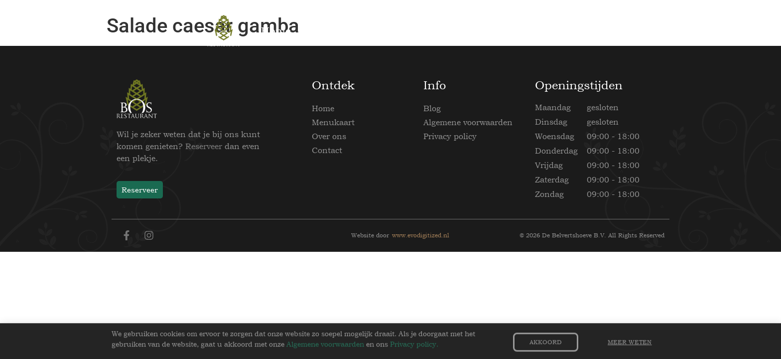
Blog (432, 108)
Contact (327, 150)
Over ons (329, 136)
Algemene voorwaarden (468, 122)
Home (323, 108)
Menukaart (333, 122)
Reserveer (203, 146)
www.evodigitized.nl (420, 235)
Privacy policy (450, 136)
